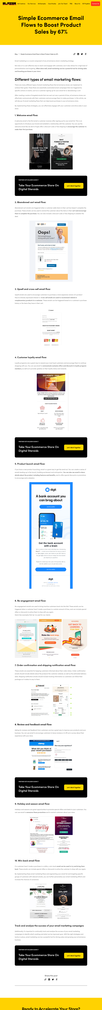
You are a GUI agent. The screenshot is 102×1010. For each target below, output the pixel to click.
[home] (8, 4)
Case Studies (52, 4)
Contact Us (95, 4)
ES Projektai (86, 4)
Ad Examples (42, 4)
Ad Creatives (21, 4)
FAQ (71, 4)
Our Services (32, 4)
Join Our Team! (62, 4)
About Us (77, 4)
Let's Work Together (74, 186)
